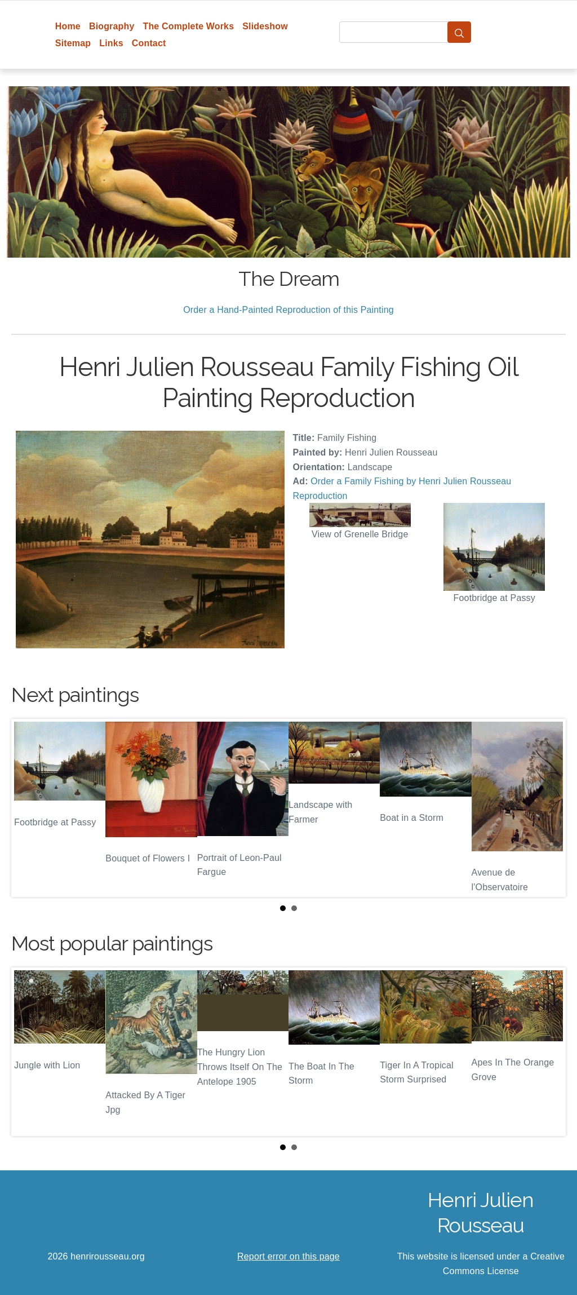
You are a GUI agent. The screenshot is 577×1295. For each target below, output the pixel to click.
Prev (29, 808)
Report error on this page (288, 1256)
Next (548, 808)
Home (68, 26)
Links (111, 43)
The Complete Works (188, 26)
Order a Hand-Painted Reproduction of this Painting (288, 310)
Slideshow (265, 26)
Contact (149, 43)
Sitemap (73, 43)
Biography (112, 26)
